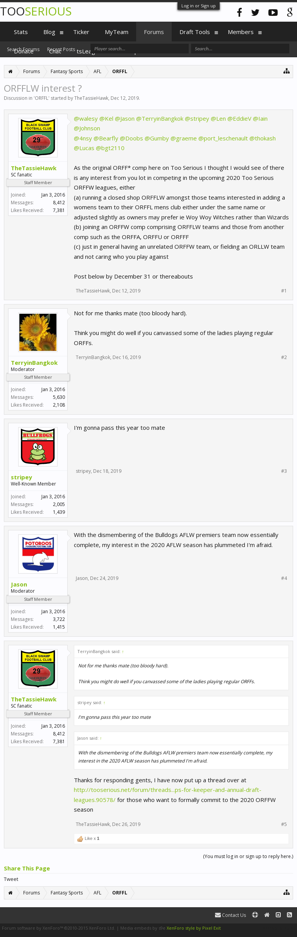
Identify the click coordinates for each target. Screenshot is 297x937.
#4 (284, 578)
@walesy (86, 118)
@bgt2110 (110, 148)
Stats (21, 32)
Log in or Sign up (198, 6)
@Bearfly (106, 138)
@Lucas (84, 148)
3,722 (59, 619)
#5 (284, 824)
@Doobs (131, 138)
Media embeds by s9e (143, 928)
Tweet (11, 878)
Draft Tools (194, 32)
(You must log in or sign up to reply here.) (248, 856)
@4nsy (83, 138)
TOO (36, 11)
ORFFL (41, 98)
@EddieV (239, 118)
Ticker (81, 32)
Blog (49, 32)
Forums (154, 32)
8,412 (59, 202)
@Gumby (157, 138)
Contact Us (230, 915)
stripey (21, 477)
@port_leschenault (223, 138)
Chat (55, 51)
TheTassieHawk (91, 98)
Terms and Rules (277, 928)
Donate (24, 51)
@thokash (262, 138)
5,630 (59, 397)
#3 (284, 471)
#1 (284, 291)
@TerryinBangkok (159, 118)
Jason (19, 584)
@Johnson (87, 128)
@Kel (106, 118)
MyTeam (116, 32)
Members (241, 32)
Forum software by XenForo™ (58, 928)
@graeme (184, 138)
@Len (218, 118)
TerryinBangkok (34, 362)
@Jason (125, 118)
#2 (284, 357)
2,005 (59, 504)
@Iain (260, 118)
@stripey (197, 118)
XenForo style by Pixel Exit (194, 928)
